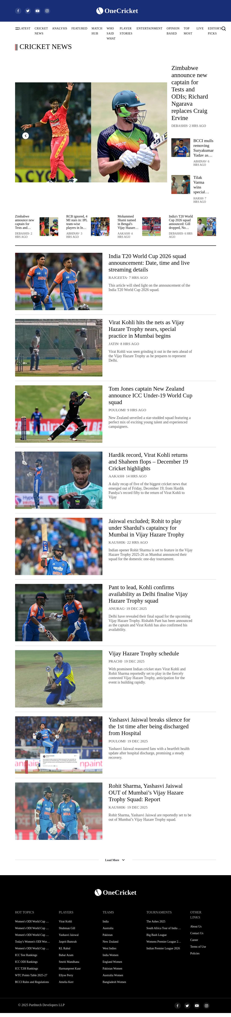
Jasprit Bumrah (68, 945)
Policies (194, 957)
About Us (195, 930)
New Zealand (110, 945)
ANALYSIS (59, 28)
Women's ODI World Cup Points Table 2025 (32, 939)
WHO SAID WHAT (111, 33)
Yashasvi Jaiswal (69, 939)
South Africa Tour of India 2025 (163, 932)
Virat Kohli (65, 925)
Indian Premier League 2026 (163, 952)
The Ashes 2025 (155, 925)
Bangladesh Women (114, 986)
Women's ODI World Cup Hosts (32, 952)
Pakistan (107, 939)
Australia (108, 932)
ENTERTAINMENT (150, 28)
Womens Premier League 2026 (163, 945)
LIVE (200, 28)
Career (194, 944)
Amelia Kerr (66, 986)
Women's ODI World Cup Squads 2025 (32, 932)
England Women (112, 965)
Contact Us (196, 937)
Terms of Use (198, 950)
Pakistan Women (112, 972)
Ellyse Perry (66, 979)
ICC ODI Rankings (26, 965)
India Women (110, 959)
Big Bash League (156, 939)
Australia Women (113, 979)
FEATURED (79, 28)
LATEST (25, 28)
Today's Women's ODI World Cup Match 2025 (32, 945)
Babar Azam (66, 959)
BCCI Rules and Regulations (32, 986)
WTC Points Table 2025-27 (31, 979)
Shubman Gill (67, 932)
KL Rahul (64, 952)
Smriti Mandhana (69, 965)
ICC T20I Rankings (26, 972)
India (106, 925)
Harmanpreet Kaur (70, 972)
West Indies (109, 952)
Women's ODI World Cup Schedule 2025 (32, 925)
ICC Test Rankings (26, 959)
